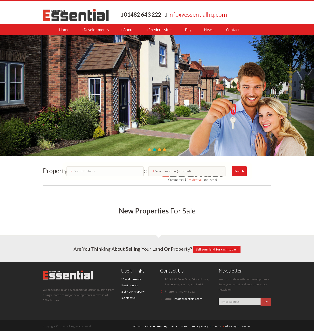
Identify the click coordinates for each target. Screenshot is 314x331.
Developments (96, 29)
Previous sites (160, 29)
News (208, 29)
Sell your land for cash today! (217, 249)
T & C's (216, 326)
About (128, 29)
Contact (233, 29)
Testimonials (130, 285)
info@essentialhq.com (197, 14)
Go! (266, 302)
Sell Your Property (133, 291)
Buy (188, 29)
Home (64, 29)
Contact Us (129, 298)
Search (239, 171)
